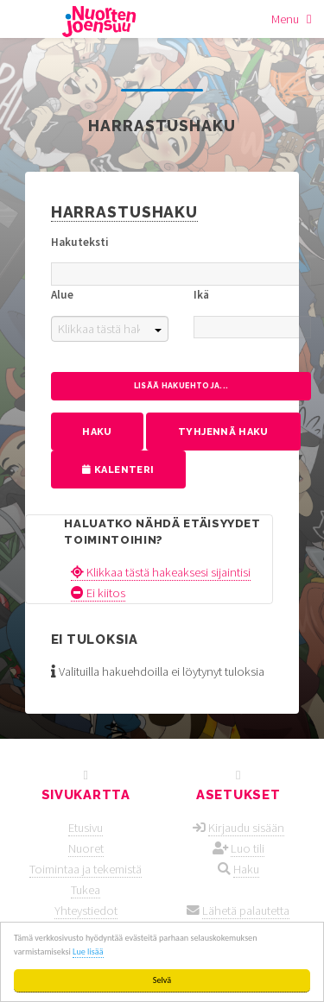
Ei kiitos (98, 593)
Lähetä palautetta (245, 910)
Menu (285, 19)
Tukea (85, 890)
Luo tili (247, 848)
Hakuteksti (80, 242)
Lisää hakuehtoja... (181, 385)
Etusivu (85, 827)
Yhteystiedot (86, 910)
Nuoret (86, 848)
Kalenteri (118, 470)
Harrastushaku (124, 212)
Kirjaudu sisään (246, 827)
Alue (62, 294)
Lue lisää (88, 951)
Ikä (201, 294)
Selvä (162, 980)
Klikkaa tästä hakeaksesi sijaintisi (161, 572)
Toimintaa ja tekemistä (85, 869)
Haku (246, 869)
